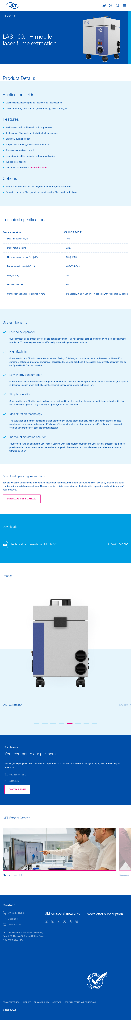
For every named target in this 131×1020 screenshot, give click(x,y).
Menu (124, 5)
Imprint (27, 1002)
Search (118, 5)
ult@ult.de (14, 781)
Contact (56, 1002)
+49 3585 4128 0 (17, 774)
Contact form (104, 5)
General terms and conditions (80, 1002)
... (3, 16)
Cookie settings (11, 1002)
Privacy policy (41, 1002)
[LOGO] (12, 5)
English (111, 5)
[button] (36, 723)
